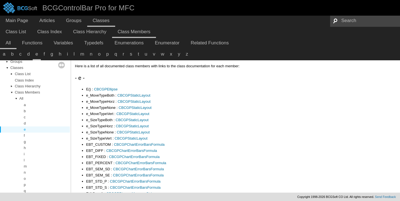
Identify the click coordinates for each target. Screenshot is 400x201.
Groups (16, 61)
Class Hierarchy (28, 86)
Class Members (27, 92)
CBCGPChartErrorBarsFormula (139, 144)
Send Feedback (385, 196)
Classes (16, 68)
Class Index (24, 80)
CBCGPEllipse (106, 89)
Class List (22, 74)
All (21, 98)
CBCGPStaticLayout (133, 95)
